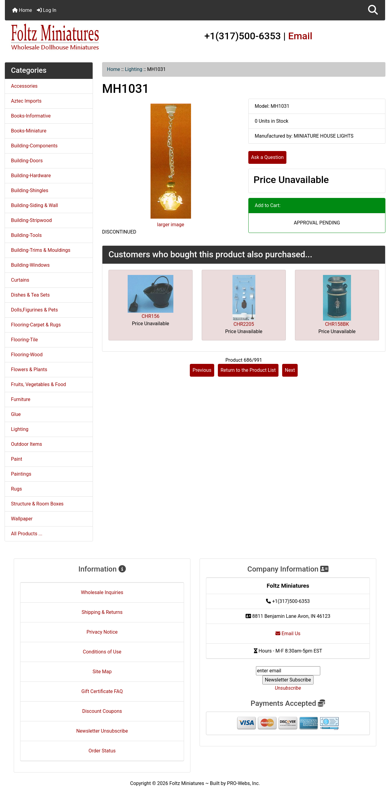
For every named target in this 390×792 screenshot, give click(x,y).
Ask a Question (267, 157)
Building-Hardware (31, 175)
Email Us (287, 633)
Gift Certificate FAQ (102, 691)
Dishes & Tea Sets (30, 295)
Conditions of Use (102, 652)
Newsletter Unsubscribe (102, 731)
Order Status (102, 751)
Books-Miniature (28, 131)
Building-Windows (30, 265)
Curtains (20, 280)
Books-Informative (31, 116)
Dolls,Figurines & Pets (34, 310)
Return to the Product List (248, 370)
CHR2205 (243, 324)
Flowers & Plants (29, 369)
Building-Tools (26, 235)
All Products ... (26, 534)
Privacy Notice (102, 632)
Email (300, 36)
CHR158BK (337, 324)
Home (22, 10)
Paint (16, 459)
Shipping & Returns (102, 612)
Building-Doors (27, 161)
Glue (16, 414)
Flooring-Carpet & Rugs (36, 325)
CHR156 (151, 316)
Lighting (133, 69)
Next (290, 370)
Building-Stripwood (31, 220)
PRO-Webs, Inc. (243, 783)
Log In (46, 10)
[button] (373, 10)
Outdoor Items (26, 444)
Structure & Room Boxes (37, 504)
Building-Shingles (29, 190)
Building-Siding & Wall (34, 205)
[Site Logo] (68, 37)
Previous (202, 370)
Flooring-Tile (24, 340)
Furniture (20, 399)
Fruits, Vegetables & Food (38, 384)
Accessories (24, 86)
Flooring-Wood (27, 354)
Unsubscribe (288, 688)
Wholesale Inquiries (102, 592)
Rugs (16, 489)
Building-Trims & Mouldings (40, 250)
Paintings (21, 474)
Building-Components (34, 146)
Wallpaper (22, 519)
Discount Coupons (102, 711)
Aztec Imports (26, 101)
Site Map (102, 671)
